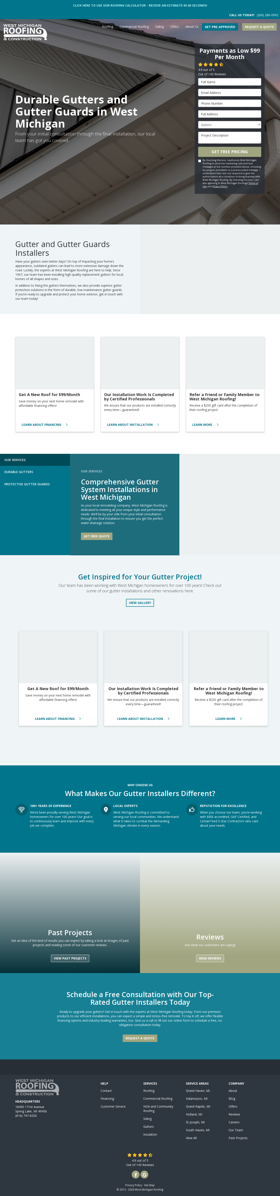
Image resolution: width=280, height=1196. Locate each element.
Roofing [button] (107, 27)
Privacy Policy (219, 186)
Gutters (148, 1126)
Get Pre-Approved (220, 27)
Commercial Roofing (157, 1098)
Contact (106, 1091)
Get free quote (97, 536)
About (233, 1091)
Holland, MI (194, 1114)
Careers (234, 1122)
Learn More (205, 425)
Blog (232, 1098)
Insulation (150, 1134)
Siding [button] (159, 27)
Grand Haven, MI (198, 1091)
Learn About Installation (133, 425)
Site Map (149, 1185)
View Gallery (140, 603)
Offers (233, 1106)
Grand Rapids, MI (198, 1106)
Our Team (236, 1130)
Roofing (148, 1091)
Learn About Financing (45, 425)
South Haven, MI (198, 1130)
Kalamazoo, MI (197, 1098)
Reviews (234, 1114)
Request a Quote (259, 27)
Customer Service (113, 1106)
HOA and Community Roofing (158, 1108)
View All (191, 1138)
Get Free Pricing (230, 151)
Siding (147, 1119)
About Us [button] (192, 27)
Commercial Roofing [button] (134, 27)
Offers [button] (174, 27)
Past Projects (238, 1138)
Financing (107, 1098)
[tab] (35, 460)
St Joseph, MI (195, 1122)
